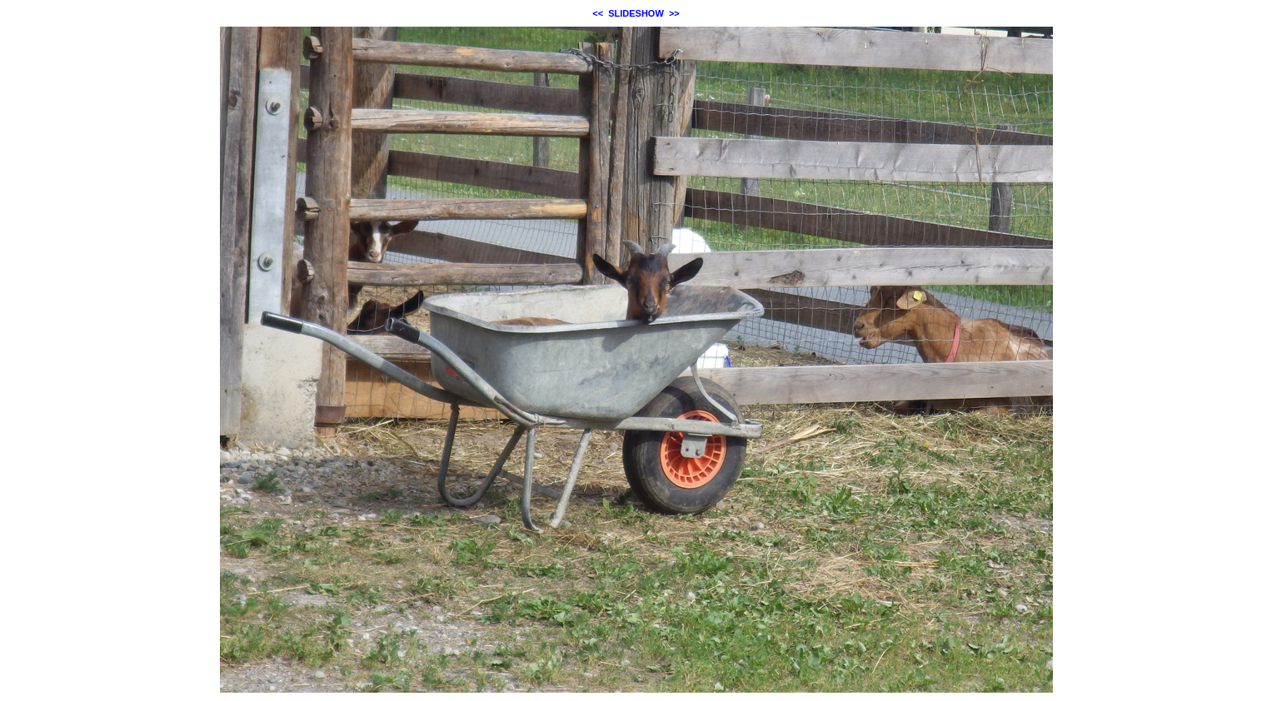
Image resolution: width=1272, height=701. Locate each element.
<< (597, 13)
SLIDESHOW (636, 13)
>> (674, 13)
